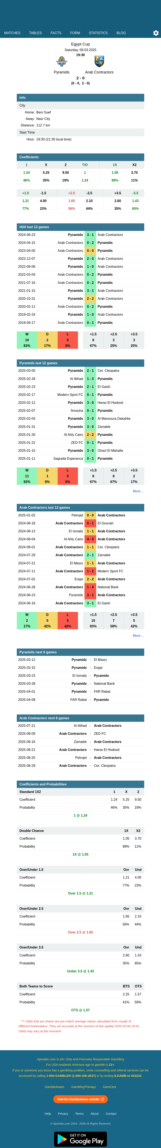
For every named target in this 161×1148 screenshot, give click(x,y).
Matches (12, 33)
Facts (56, 33)
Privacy (63, 1113)
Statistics (98, 33)
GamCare (109, 1087)
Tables (35, 33)
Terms (79, 1113)
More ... (138, 491)
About (95, 1113)
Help (48, 1113)
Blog (121, 33)
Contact (111, 1113)
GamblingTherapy (83, 1087)
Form (75, 33)
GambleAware (54, 1087)
